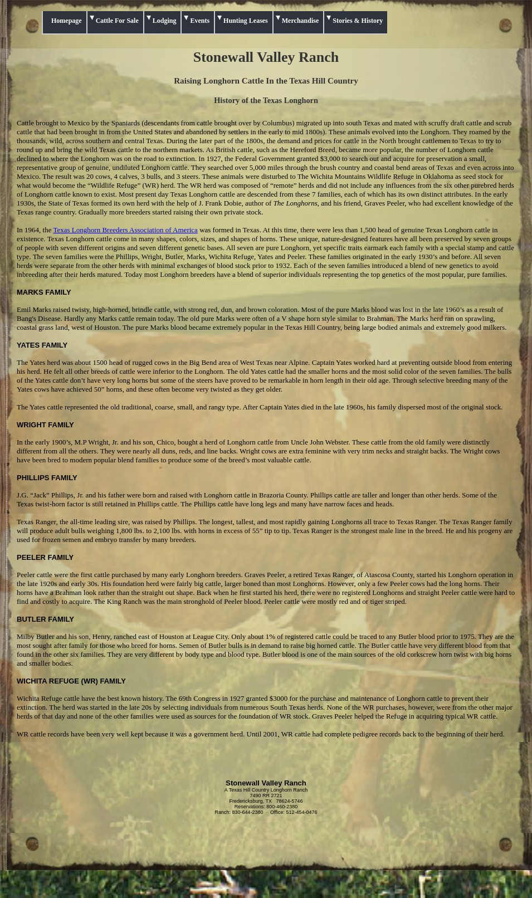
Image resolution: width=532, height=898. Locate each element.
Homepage (66, 21)
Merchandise (300, 21)
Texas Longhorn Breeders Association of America (125, 230)
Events (199, 21)
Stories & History (358, 21)
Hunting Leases (245, 21)
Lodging (165, 21)
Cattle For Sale (117, 21)
